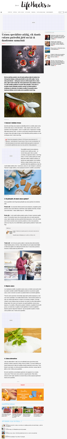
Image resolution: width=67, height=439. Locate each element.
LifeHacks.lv (4, 43)
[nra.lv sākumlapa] (17, 5)
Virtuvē (10, 12)
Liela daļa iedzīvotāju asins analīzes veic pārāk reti (6, 415)
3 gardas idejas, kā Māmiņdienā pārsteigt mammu (15, 429)
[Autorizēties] (66, 12)
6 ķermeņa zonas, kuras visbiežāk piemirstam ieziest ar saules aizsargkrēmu (21, 433)
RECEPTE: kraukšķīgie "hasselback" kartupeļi (15, 436)
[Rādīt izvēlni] (1, 12)
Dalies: (18, 381)
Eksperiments (49, 12)
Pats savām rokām (41, 12)
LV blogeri (27, 12)
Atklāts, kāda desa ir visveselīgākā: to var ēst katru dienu (38, 415)
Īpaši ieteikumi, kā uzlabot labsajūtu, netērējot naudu (27, 415)
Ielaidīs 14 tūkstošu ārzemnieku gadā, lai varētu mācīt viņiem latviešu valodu (58, 55)
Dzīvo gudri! (21, 12)
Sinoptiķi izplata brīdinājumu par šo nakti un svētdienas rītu (24, 235)
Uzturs (15, 12)
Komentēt (23, 384)
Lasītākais (49, 32)
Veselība (33, 12)
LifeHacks (5, 32)
